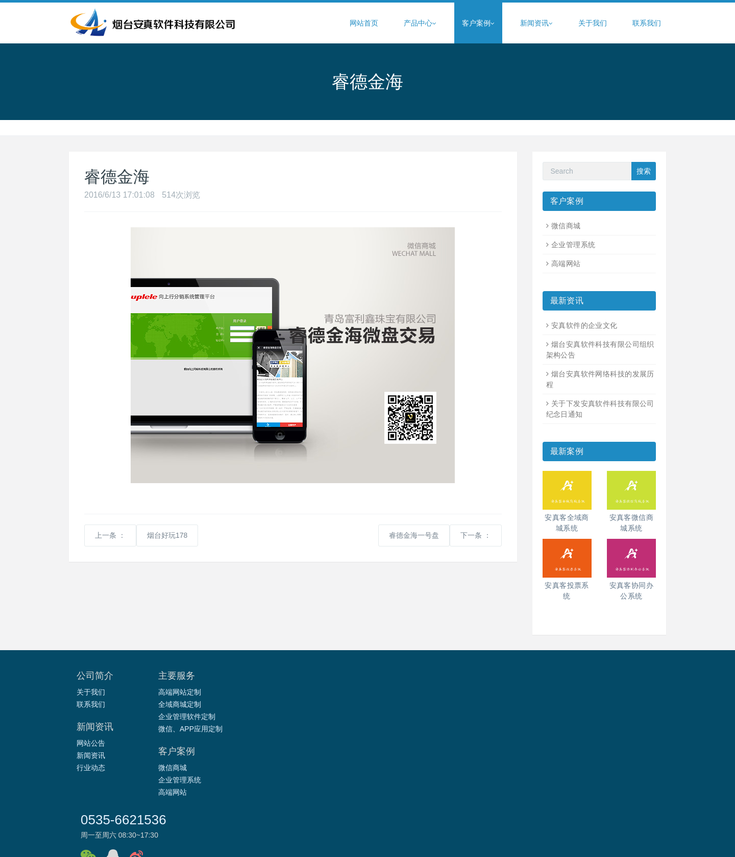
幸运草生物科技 (491, 803)
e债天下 (132, 789)
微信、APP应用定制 (208, 729)
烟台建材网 (524, 789)
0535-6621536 (522, 680)
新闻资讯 (290, 704)
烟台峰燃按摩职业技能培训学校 (410, 803)
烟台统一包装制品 (137, 803)
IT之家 (566, 803)
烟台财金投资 (172, 789)
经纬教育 (367, 789)
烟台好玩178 (167, 535)
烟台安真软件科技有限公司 (350, 840)
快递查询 (536, 803)
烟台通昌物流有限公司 (208, 803)
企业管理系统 (573, 245)
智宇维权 (214, 789)
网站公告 (290, 692)
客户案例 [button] (478, 23)
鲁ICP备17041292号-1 (432, 840)
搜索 (643, 171)
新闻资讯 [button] (536, 23)
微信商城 (566, 226)
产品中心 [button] (420, 23)
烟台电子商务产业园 (419, 789)
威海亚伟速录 (478, 789)
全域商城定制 (197, 704)
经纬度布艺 (267, 803)
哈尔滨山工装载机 (576, 789)
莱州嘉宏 (340, 803)
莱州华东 (305, 803)
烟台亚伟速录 (631, 789)
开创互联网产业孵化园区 (307, 789)
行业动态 (290, 716)
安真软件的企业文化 (584, 325)
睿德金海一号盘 (414, 535)
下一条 (475, 535)
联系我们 (646, 23)
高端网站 (566, 263)
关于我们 (592, 23)
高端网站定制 (197, 692)
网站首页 (364, 23)
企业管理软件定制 (204, 716)
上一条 (110, 535)
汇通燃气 (248, 789)
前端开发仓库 (604, 803)
